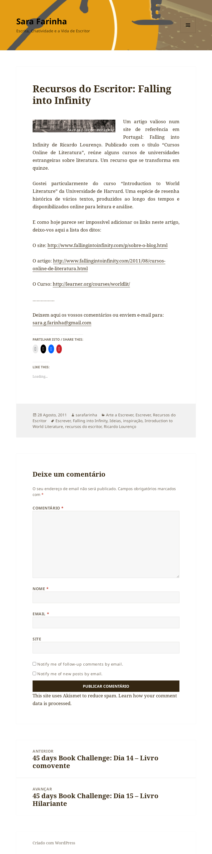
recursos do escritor (83, 426)
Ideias (115, 420)
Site (37, 639)
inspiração (132, 420)
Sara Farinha (41, 21)
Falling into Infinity (90, 420)
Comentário (48, 508)
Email (41, 613)
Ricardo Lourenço (120, 426)
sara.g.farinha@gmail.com (62, 322)
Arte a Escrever (119, 414)
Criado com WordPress (54, 842)
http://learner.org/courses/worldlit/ (91, 284)
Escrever (143, 414)
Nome (41, 588)
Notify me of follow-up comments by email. (80, 664)
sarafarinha (86, 414)
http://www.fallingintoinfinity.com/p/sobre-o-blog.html (107, 245)
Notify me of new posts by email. (70, 673)
